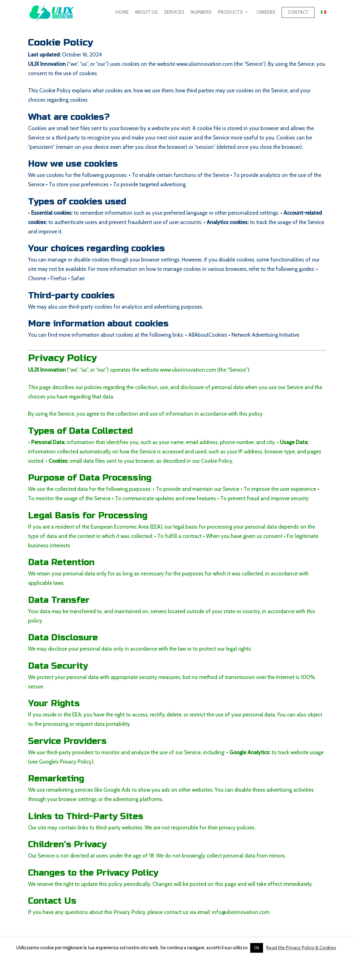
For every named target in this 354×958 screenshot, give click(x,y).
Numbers (201, 13)
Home (122, 13)
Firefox (58, 278)
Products (233, 13)
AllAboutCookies (207, 335)
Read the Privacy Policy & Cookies (301, 948)
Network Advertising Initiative (265, 335)
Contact (298, 13)
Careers (265, 13)
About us (146, 13)
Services (174, 13)
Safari (78, 278)
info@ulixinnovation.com (240, 912)
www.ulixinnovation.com (204, 64)
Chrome (37, 278)
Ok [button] (256, 947)
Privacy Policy (76, 762)
